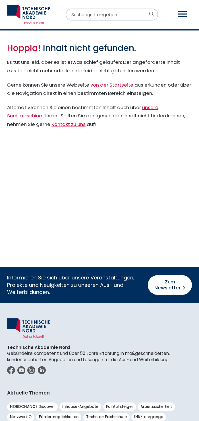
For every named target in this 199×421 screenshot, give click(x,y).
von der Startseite (111, 84)
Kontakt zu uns (68, 124)
